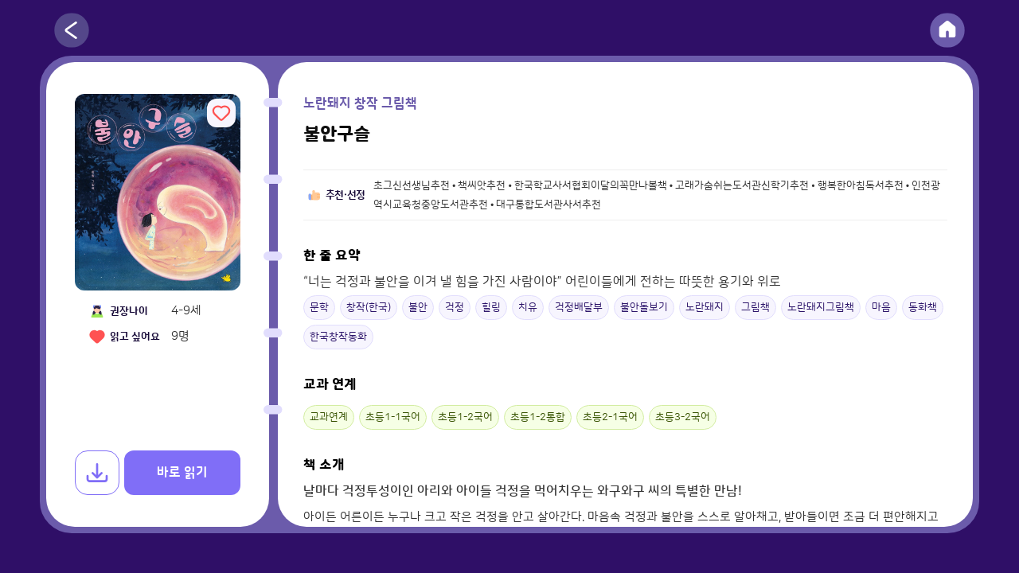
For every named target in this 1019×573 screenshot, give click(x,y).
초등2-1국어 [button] (610, 417)
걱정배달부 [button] (579, 307)
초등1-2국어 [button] (465, 417)
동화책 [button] (922, 307)
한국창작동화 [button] (338, 336)
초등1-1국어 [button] (392, 417)
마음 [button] (881, 307)
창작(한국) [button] (368, 307)
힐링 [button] (491, 307)
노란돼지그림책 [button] (820, 307)
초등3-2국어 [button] (682, 417)
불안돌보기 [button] (644, 307)
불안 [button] (418, 307)
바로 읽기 (182, 473)
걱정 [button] (454, 307)
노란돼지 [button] (704, 307)
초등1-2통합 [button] (537, 417)
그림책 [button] (755, 307)
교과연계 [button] (329, 417)
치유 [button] (527, 307)
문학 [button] (319, 307)
